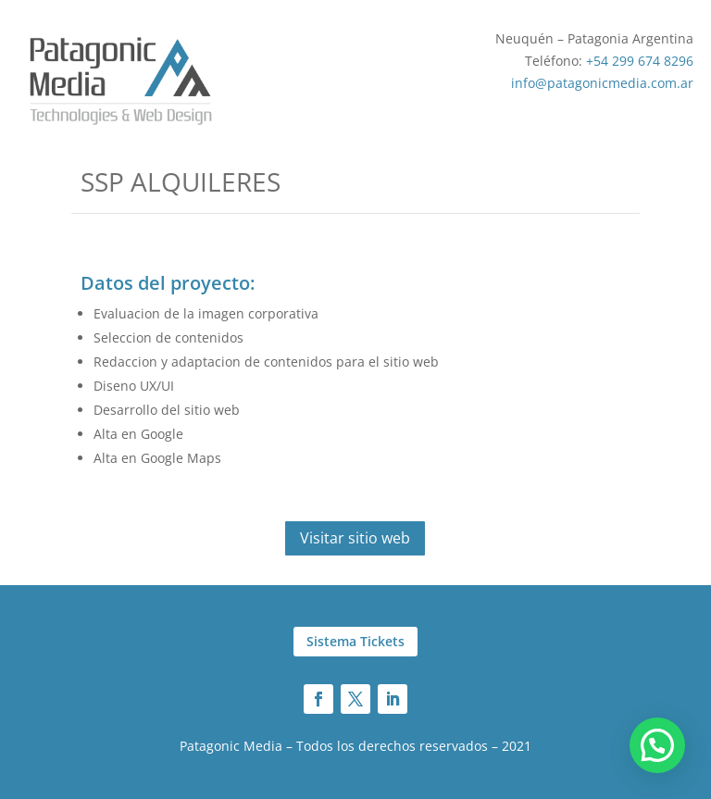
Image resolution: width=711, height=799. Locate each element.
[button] (657, 745)
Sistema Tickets (355, 641)
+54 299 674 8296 (639, 60)
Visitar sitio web (355, 538)
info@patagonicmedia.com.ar (602, 83)
